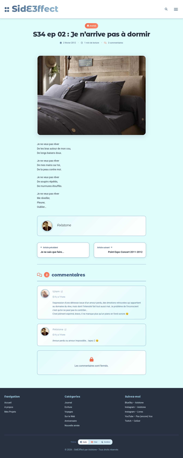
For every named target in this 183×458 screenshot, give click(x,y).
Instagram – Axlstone (135, 407)
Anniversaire (71, 421)
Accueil (7, 402)
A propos (8, 407)
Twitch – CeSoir (132, 421)
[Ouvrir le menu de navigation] (176, 9)
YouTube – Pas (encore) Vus (138, 416)
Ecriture (68, 407)
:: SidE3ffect (31, 8)
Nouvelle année (72, 425)
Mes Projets (10, 411)
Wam (58, 291)
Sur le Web (70, 416)
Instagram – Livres (134, 411)
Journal (92, 26)
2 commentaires (113, 43)
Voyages (69, 411)
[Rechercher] (166, 9)
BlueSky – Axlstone (134, 402)
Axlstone (59, 329)
